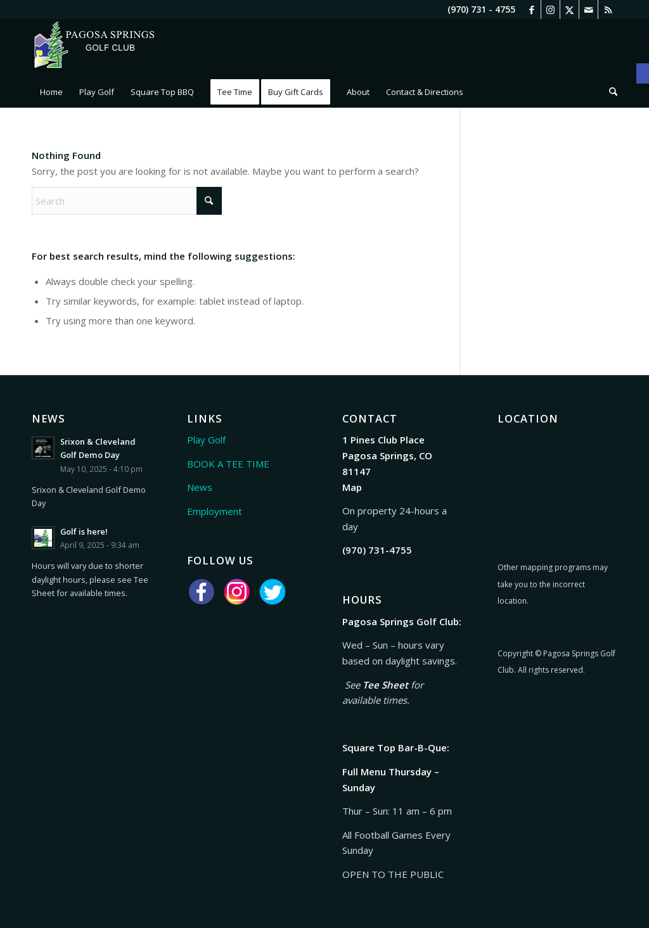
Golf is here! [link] (84, 531)
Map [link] (352, 487)
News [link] (199, 487)
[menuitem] (51, 92)
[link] (642, 73)
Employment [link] (214, 511)
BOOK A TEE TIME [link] (228, 463)
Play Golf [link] (206, 439)
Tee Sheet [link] (385, 684)
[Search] (127, 201)
